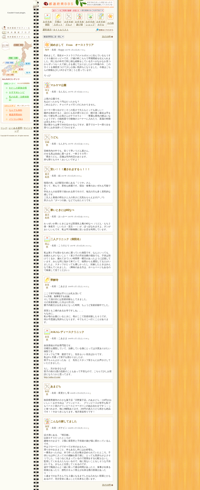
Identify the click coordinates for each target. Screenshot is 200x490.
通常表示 (47, 30)
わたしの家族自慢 (18, 88)
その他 (110, 23)
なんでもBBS (15, 110)
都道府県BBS (15, 114)
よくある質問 (15, 128)
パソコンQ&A (16, 119)
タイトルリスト (61, 30)
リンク (4, 128)
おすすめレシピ (17, 92)
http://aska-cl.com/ (52, 377)
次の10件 (107, 36)
